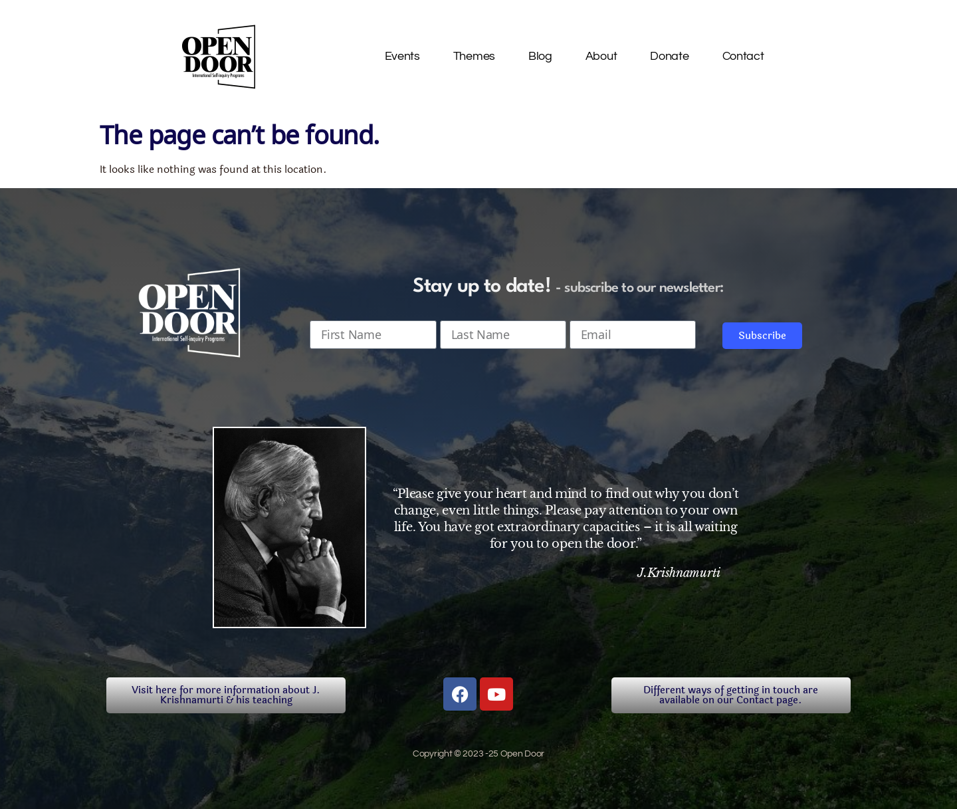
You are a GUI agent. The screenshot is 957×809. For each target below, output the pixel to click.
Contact (743, 56)
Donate (669, 56)
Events (402, 56)
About (601, 56)
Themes (474, 56)
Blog (540, 56)
